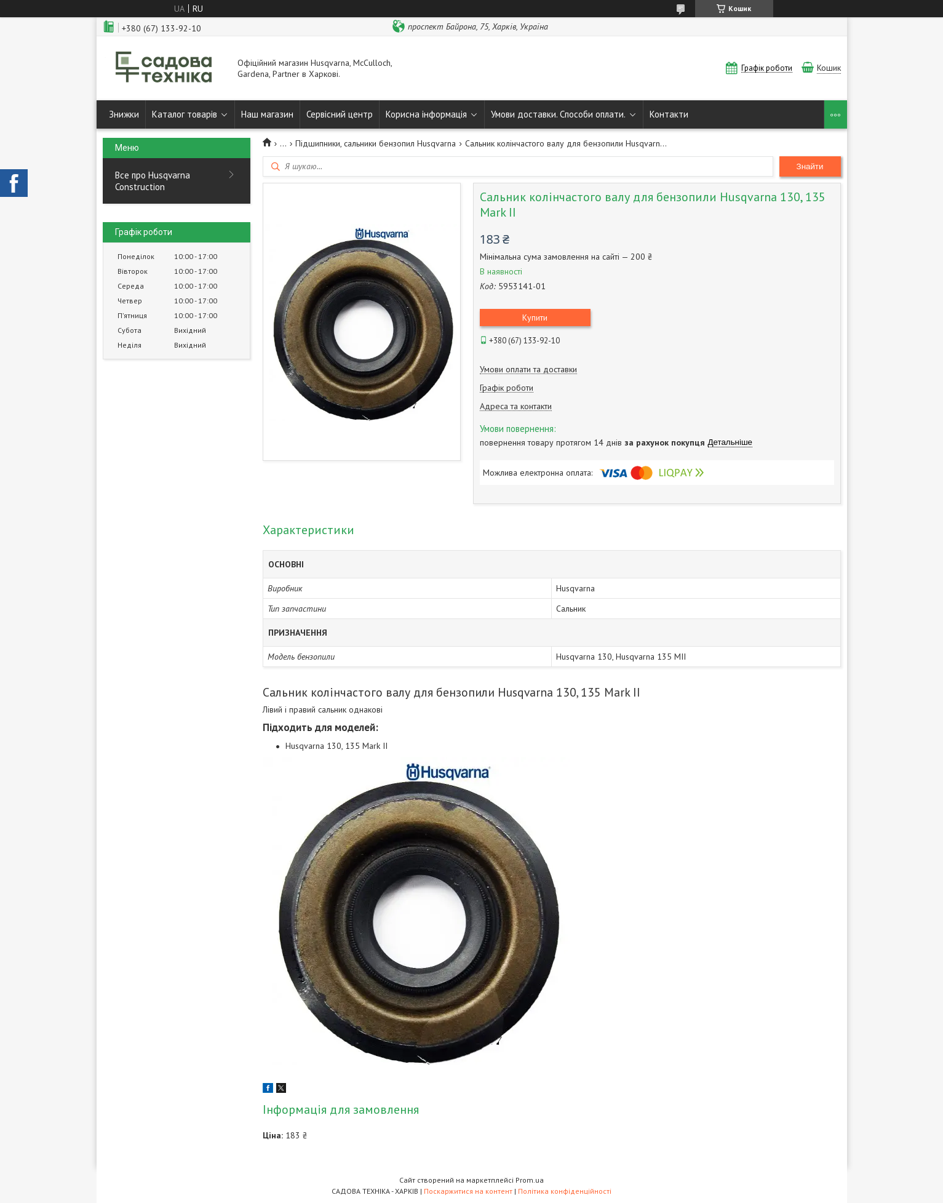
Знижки (124, 114)
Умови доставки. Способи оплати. (558, 114)
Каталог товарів (184, 114)
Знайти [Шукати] (810, 166)
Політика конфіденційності (564, 1191)
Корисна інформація (426, 114)
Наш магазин (267, 114)
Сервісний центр (339, 114)
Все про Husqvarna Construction (152, 181)
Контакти (669, 114)
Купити (534, 317)
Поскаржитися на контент (468, 1191)
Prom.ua (529, 1180)
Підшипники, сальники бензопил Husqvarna (375, 143)
